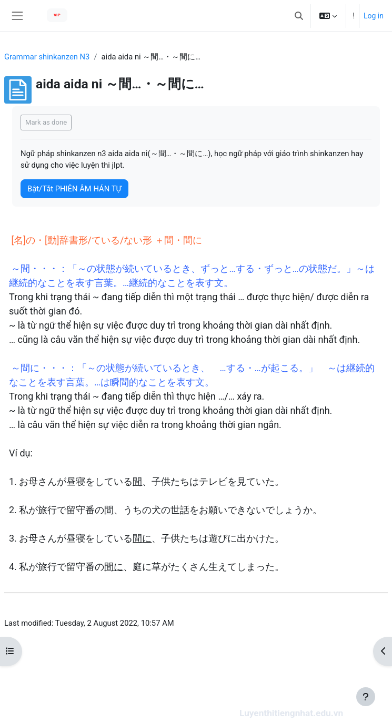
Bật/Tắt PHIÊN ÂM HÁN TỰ (74, 189)
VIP (57, 15)
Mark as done (46, 122)
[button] (299, 16)
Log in (374, 16)
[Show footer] (365, 696)
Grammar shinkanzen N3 (46, 57)
